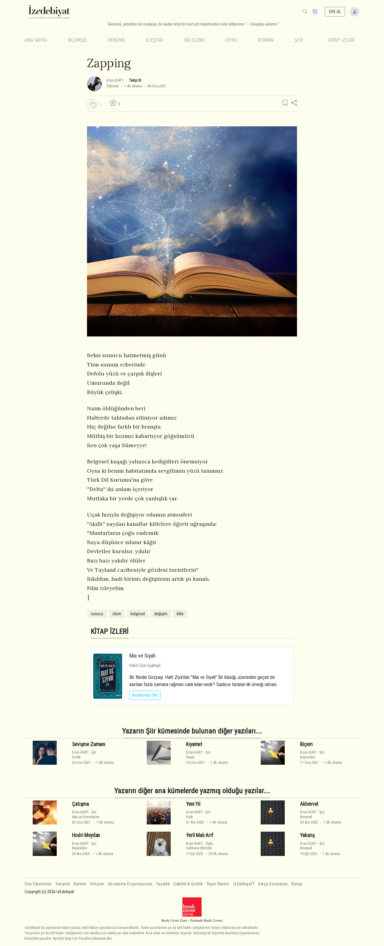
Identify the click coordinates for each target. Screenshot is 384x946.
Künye (297, 884)
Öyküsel (112, 86)
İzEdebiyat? (244, 884)
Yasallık (163, 884)
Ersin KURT (114, 80)
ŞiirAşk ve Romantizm (86, 814)
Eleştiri (155, 40)
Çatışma (80, 804)
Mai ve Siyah (142, 655)
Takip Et (135, 80)
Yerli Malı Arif (199, 835)
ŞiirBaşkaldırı (312, 754)
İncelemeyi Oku (145, 695)
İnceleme (194, 40)
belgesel (137, 613)
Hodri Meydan (86, 835)
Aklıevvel (309, 804)
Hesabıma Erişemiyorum (130, 884)
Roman (266, 40)
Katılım (80, 884)
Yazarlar (63, 884)
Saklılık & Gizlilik (188, 884)
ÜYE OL (335, 11)
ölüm (116, 613)
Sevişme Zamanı (88, 744)
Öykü (231, 40)
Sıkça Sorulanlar (273, 884)
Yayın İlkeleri (218, 884)
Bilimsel (77, 40)
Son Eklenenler (38, 884)
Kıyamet (194, 744)
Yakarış (307, 835)
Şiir (298, 40)
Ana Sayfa (36, 40)
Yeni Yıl (193, 804)
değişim (160, 613)
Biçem (306, 744)
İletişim (97, 884)
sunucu (97, 613)
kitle (180, 613)
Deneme (116, 40)
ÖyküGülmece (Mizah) (199, 845)
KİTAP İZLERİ (341, 40)
